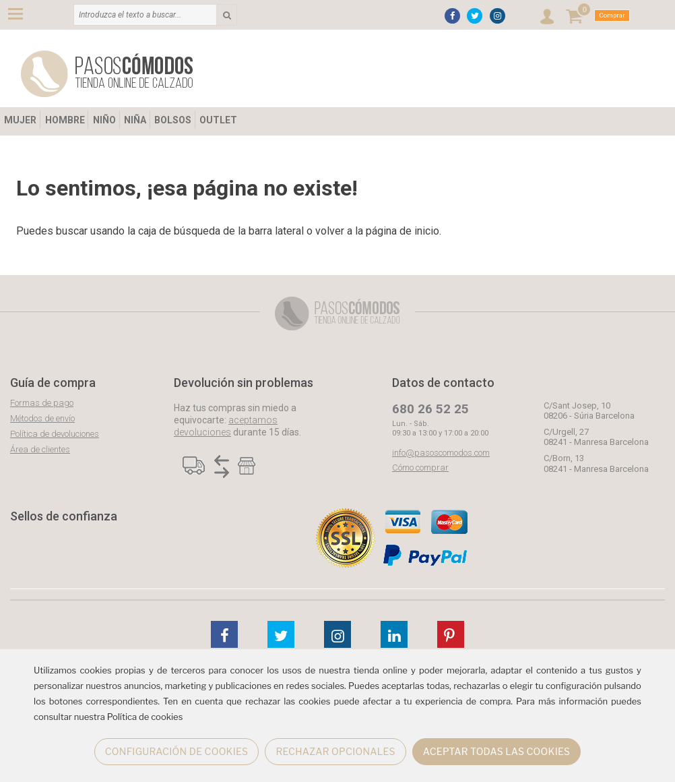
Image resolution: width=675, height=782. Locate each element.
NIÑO (104, 120)
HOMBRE (65, 120)
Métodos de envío (42, 418)
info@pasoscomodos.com (441, 453)
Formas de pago (41, 403)
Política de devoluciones (54, 434)
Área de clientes (40, 449)
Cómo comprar (420, 467)
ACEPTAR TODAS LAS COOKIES (497, 751)
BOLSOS (172, 120)
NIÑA (135, 120)
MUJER (20, 120)
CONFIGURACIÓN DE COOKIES (177, 751)
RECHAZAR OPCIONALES (335, 751)
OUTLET (218, 120)
